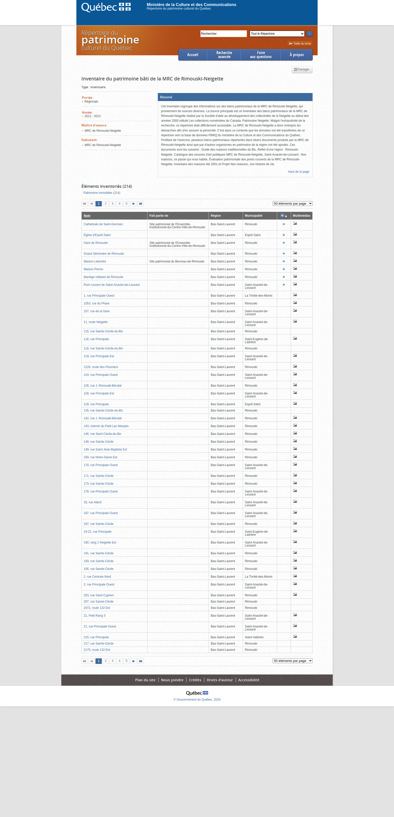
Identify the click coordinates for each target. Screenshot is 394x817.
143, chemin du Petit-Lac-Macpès (106, 426)
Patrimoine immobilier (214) (101, 193)
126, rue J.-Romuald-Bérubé (103, 385)
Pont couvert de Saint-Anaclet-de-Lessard (112, 285)
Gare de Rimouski (96, 243)
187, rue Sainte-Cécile (99, 524)
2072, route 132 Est (97, 608)
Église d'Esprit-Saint (97, 235)
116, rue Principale (96, 339)
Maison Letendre (95, 261)
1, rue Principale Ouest (99, 295)
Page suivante (135, 204)
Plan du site (145, 679)
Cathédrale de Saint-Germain (103, 224)
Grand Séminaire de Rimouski (104, 253)
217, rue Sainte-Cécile (99, 643)
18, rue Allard (93, 502)
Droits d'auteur (220, 679)
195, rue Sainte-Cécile (99, 569)
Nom (87, 215)
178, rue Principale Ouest (101, 491)
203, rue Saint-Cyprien (99, 595)
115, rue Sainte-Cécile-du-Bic (103, 331)
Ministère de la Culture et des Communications (191, 5)
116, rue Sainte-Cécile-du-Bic (103, 348)
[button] (235, 97)
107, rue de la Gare (97, 311)
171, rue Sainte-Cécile (99, 476)
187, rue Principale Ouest (101, 513)
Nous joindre (172, 679)
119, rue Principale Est (99, 356)
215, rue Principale (96, 637)
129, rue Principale (96, 404)
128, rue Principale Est (99, 393)
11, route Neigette (96, 322)
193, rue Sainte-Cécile (99, 561)
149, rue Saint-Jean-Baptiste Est (105, 449)
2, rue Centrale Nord (97, 576)
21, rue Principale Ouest (100, 626)
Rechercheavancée (224, 54)
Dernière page (142, 204)
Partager (301, 70)
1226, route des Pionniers (101, 367)
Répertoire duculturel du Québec (110, 40)
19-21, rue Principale (98, 531)
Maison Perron (93, 269)
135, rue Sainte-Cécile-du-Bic (103, 410)
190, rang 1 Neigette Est (100, 542)
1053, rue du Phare (97, 303)
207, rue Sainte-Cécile (99, 601)
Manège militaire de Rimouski (103, 277)
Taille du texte (300, 44)
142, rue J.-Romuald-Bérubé (103, 418)
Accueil (192, 54)
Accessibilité (248, 679)
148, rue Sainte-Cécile (99, 441)
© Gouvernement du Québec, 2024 (197, 699)
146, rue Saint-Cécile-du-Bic (102, 434)
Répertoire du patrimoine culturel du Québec (179, 8)
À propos (297, 54)
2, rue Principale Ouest (99, 584)
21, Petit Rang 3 (94, 615)
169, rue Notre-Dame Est (100, 457)
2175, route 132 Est (97, 650)
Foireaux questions (261, 54)
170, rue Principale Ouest (101, 465)
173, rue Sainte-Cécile (99, 483)
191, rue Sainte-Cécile (99, 553)
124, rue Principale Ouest (101, 375)
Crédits (195, 679)
